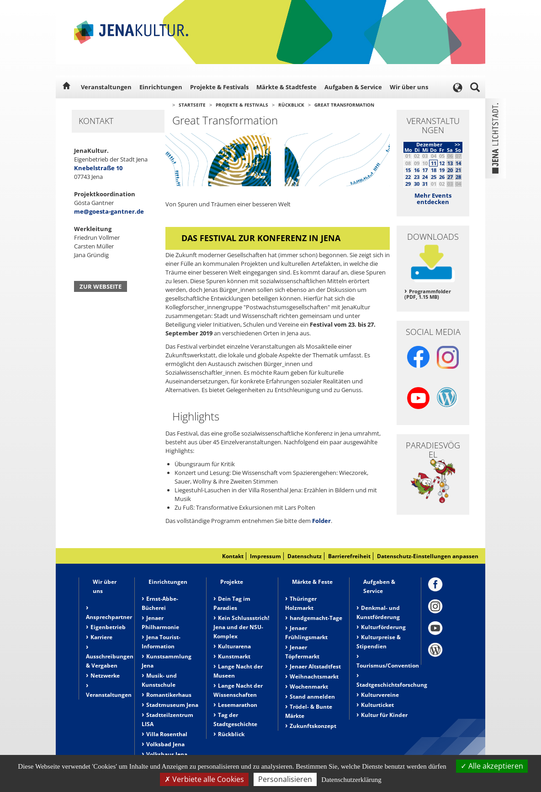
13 (450, 163)
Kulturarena (234, 646)
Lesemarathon (237, 705)
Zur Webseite (101, 286)
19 (442, 170)
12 (442, 163)
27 (450, 176)
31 (425, 183)
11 (433, 163)
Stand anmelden (312, 696)
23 (416, 176)
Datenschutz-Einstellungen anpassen (427, 556)
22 (408, 176)
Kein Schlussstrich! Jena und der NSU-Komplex (241, 627)
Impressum (265, 556)
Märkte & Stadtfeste (286, 87)
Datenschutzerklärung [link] (351, 779)
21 (458, 170)
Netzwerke (105, 675)
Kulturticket (377, 705)
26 (442, 176)
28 (458, 176)
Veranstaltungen (106, 87)
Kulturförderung (383, 627)
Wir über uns (409, 87)
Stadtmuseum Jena (172, 705)
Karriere (101, 637)
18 (433, 170)
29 (408, 183)
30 (416, 183)
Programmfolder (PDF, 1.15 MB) (427, 294)
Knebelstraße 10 (98, 168)
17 (425, 170)
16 (416, 170)
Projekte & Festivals (219, 87)
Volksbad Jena (165, 744)
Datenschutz (304, 556)
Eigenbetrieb (108, 627)
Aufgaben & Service (353, 87)
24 (425, 176)
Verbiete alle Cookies (204, 779)
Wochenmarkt (309, 686)
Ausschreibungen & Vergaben (109, 660)
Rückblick (291, 105)
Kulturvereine (380, 695)
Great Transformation (344, 105)
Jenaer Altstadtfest (315, 666)
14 (458, 163)
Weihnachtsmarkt (314, 676)
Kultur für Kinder (384, 715)
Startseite (192, 105)
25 (433, 176)
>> (457, 144)
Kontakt (233, 556)
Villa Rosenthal (166, 734)
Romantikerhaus (168, 695)
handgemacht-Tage (316, 618)
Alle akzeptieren (492, 766)
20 (450, 170)
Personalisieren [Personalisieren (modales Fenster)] (285, 779)
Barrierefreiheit (349, 556)
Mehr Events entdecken (432, 198)
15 (408, 170)
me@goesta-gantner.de (109, 211)
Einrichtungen (160, 87)
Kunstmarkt (234, 656)
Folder (321, 521)
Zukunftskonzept (313, 726)
